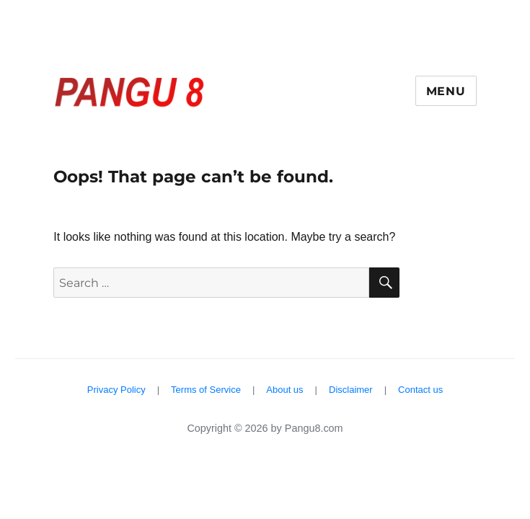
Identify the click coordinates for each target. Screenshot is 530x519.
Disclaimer (351, 389)
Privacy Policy (116, 389)
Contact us (420, 389)
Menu (446, 91)
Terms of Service (206, 389)
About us (284, 389)
